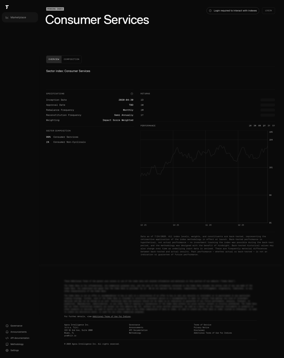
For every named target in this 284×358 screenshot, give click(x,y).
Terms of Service (202, 325)
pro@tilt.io (70, 335)
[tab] (53, 59)
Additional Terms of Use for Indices (112, 316)
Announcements (136, 327)
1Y (264, 125)
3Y (269, 125)
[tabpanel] (160, 161)
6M (259, 125)
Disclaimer (199, 330)
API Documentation (138, 330)
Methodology (135, 333)
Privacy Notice (201, 327)
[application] (208, 179)
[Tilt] (20, 7)
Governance (134, 325)
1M (250, 125)
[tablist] (160, 59)
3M (255, 125)
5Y (273, 125)
